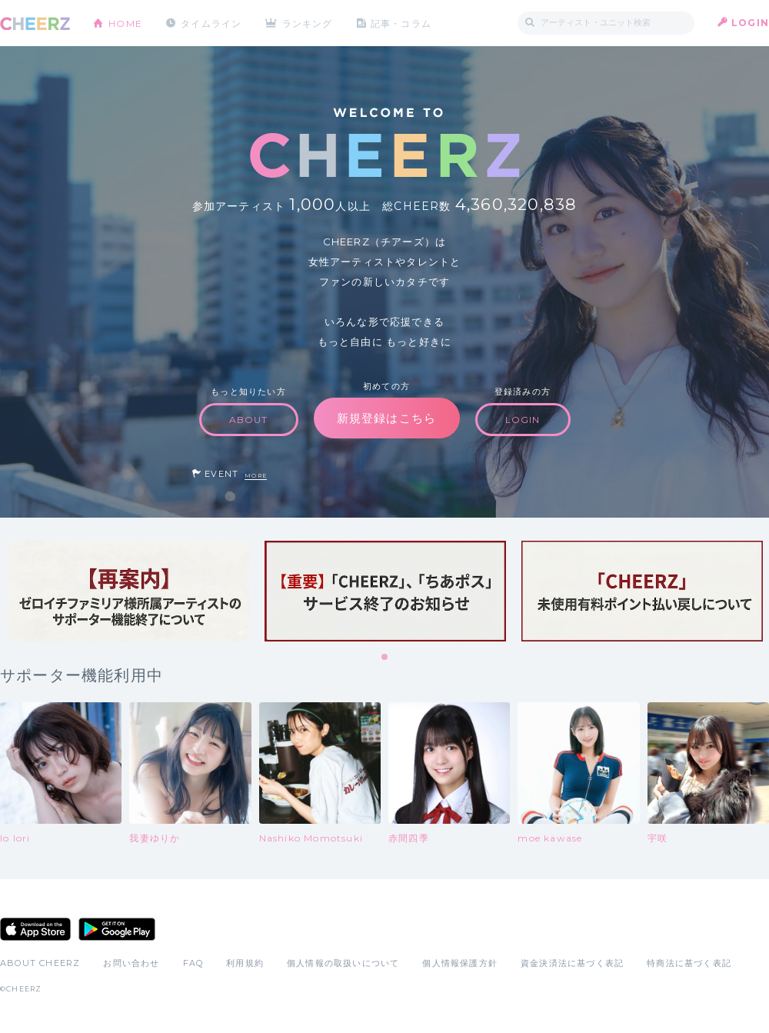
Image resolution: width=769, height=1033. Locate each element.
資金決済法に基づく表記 (572, 963)
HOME (125, 22)
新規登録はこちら (387, 418)
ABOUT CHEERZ (40, 963)
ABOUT (248, 419)
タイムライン (211, 22)
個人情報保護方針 (460, 963)
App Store (35, 929)
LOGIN (750, 22)
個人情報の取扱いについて (343, 963)
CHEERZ (35, 23)
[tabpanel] (128, 591)
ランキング (308, 22)
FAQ (193, 963)
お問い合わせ (131, 963)
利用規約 (245, 963)
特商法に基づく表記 (689, 963)
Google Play (116, 929)
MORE (256, 475)
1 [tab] (385, 657)
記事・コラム (401, 22)
